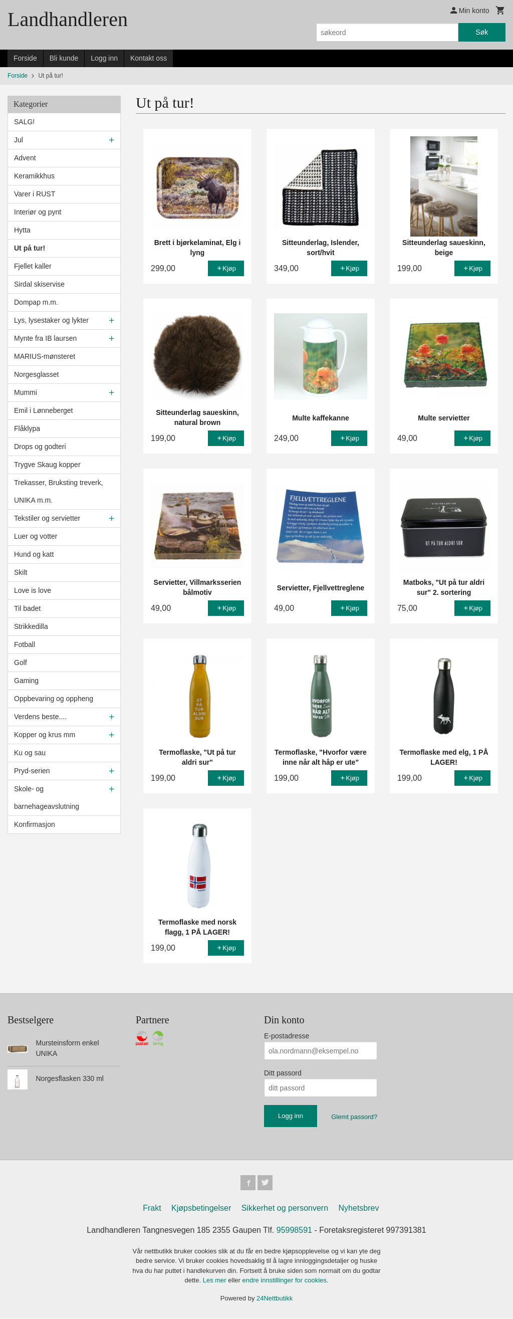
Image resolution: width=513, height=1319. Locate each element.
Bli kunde (64, 58)
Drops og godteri (40, 447)
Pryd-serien (32, 771)
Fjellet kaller (33, 266)
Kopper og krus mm (44, 735)
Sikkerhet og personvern (284, 1209)
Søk (481, 32)
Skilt (20, 572)
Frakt (152, 1209)
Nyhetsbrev (359, 1209)
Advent (25, 158)
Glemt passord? (354, 1117)
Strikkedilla (31, 626)
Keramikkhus (34, 176)
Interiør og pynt (37, 212)
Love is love (32, 590)
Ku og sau (30, 753)
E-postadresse (286, 1036)
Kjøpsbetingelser (201, 1209)
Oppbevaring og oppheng (53, 699)
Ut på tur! (29, 248)
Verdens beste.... (40, 717)
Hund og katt (34, 554)
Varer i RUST (34, 194)
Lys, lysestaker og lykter (51, 320)
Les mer (215, 1281)
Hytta (22, 230)
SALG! (24, 122)
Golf (20, 662)
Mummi (25, 392)
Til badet (27, 608)
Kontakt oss (148, 58)
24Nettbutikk (274, 1299)
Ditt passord (283, 1073)
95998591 (294, 1231)
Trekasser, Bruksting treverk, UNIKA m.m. (58, 491)
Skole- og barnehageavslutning (46, 797)
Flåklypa (27, 428)
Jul (18, 140)
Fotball (24, 644)
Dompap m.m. (36, 302)
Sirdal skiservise (39, 284)
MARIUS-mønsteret (44, 356)
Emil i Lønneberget (43, 410)
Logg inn (104, 58)
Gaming (26, 681)
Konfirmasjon (34, 824)
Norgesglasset (36, 374)
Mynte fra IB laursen (45, 338)
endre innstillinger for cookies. (285, 1281)
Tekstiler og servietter (47, 518)
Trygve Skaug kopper (47, 465)
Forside (25, 58)
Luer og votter (35, 536)
